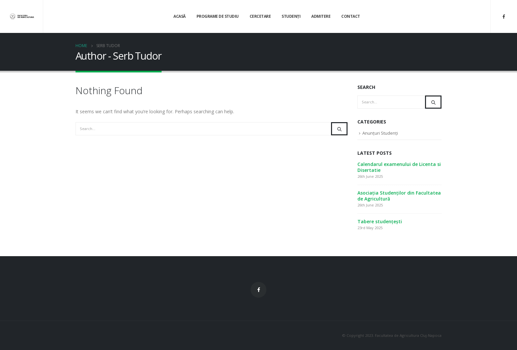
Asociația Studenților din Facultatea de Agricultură (399, 196)
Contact (350, 16)
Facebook (258, 290)
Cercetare (260, 16)
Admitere (320, 16)
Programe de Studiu (218, 16)
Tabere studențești (379, 221)
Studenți (291, 16)
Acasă (179, 16)
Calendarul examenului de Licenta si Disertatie (399, 167)
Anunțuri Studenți (380, 133)
